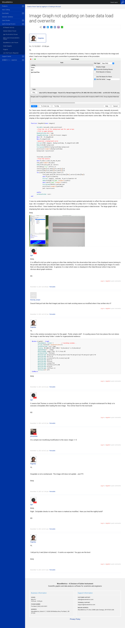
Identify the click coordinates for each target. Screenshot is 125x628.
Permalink (52, 287)
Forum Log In (114, 2)
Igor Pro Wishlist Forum (10, 34)
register (108, 281)
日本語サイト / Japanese (9, 60)
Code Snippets (7, 46)
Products (5, 6)
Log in (102, 281)
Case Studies (6, 20)
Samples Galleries (7, 17)
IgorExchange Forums (8, 24)
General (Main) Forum (9, 31)
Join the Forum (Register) (11, 53)
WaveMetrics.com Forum (10, 42)
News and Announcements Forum (11, 38)
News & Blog (6, 9)
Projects (5, 49)
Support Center (6, 56)
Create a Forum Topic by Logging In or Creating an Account (44, 6)
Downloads (5, 13)
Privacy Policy (75, 619)
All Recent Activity (8, 27)
